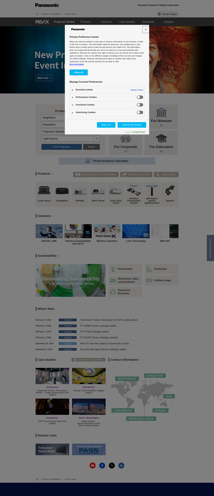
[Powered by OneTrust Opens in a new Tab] (136, 132)
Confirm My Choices (132, 125)
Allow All (78, 72)
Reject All (106, 125)
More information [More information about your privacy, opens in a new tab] (77, 64)
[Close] (146, 29)
